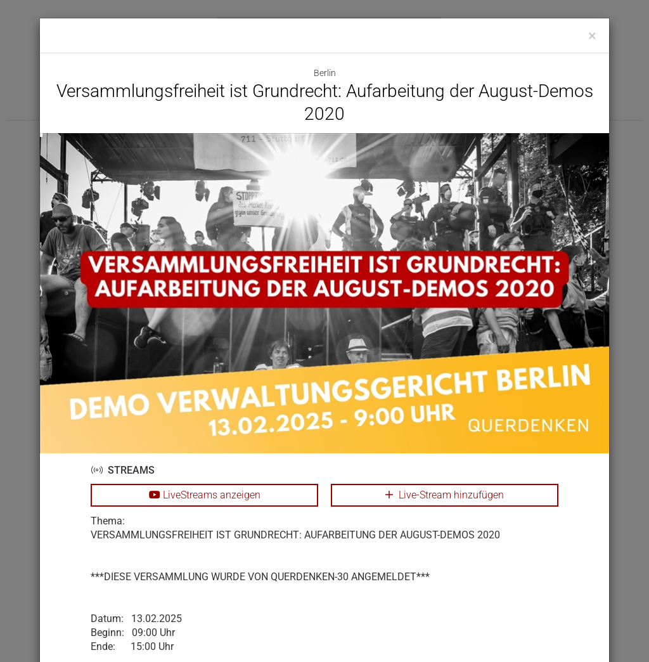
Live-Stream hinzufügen (444, 495)
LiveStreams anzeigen (204, 495)
